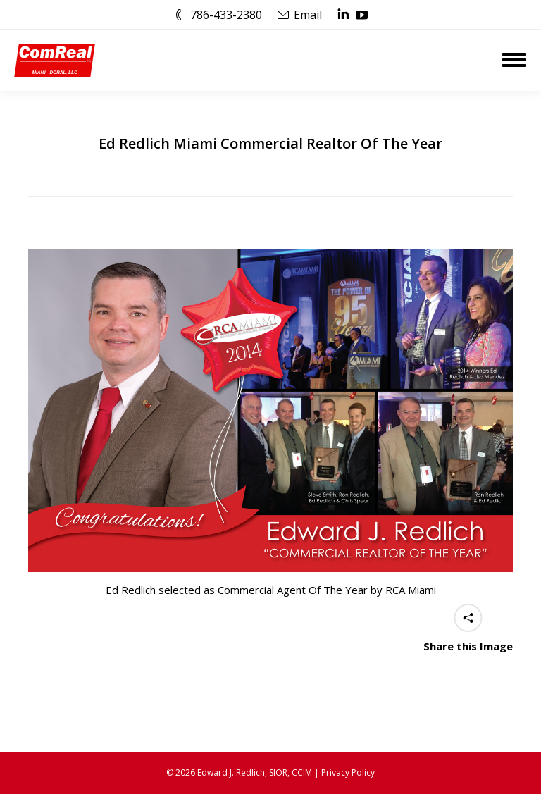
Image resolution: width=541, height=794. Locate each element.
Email (308, 15)
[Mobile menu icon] (514, 60)
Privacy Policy (348, 773)
